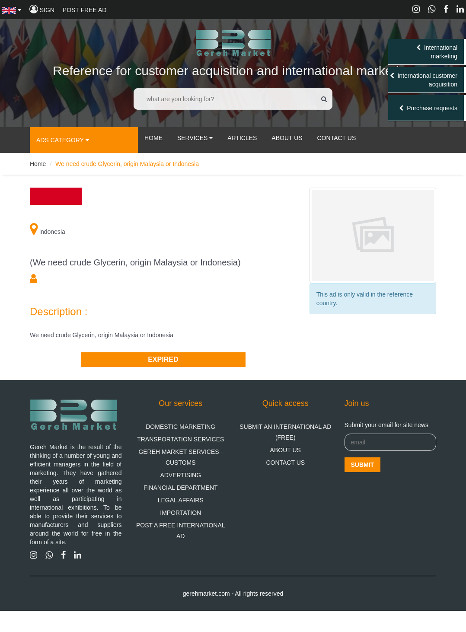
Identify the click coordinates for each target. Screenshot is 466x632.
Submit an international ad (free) (285, 432)
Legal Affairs (181, 500)
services (195, 137)
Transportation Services (180, 439)
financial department (181, 487)
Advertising (180, 475)
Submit (362, 464)
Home (153, 137)
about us (286, 137)
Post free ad (85, 9)
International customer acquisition (423, 80)
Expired (163, 359)
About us (285, 450)
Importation (180, 512)
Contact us (285, 462)
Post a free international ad (180, 530)
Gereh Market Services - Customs (180, 457)
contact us (336, 137)
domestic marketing (180, 426)
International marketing (436, 52)
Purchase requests (428, 108)
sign (41, 9)
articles (242, 137)
